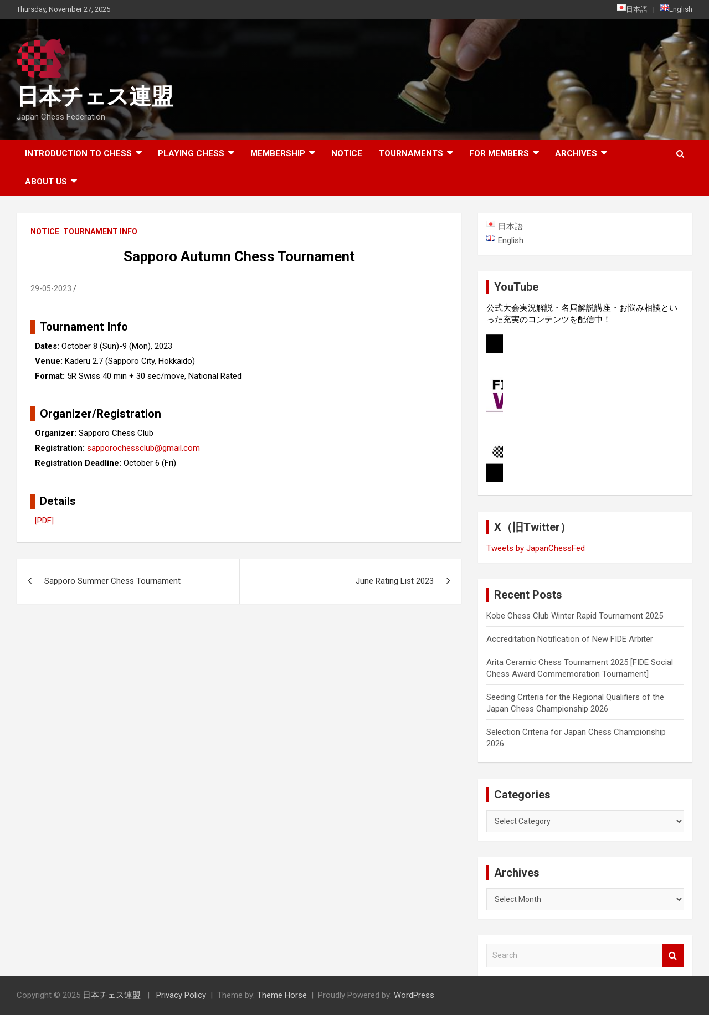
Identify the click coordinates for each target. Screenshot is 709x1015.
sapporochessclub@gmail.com (143, 448)
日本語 (632, 8)
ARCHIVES (576, 153)
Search (673, 955)
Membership (277, 153)
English (676, 8)
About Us (46, 182)
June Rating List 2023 (395, 581)
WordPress (414, 995)
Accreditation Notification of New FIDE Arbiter (569, 639)
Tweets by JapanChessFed (535, 548)
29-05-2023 (50, 288)
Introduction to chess (78, 153)
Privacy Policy (181, 995)
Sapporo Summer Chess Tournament (112, 581)
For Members (499, 153)
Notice (346, 153)
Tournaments (411, 153)
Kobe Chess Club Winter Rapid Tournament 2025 (574, 616)
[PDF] (44, 520)
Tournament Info (100, 231)
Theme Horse (282, 995)
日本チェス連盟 (95, 97)
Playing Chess (191, 153)
